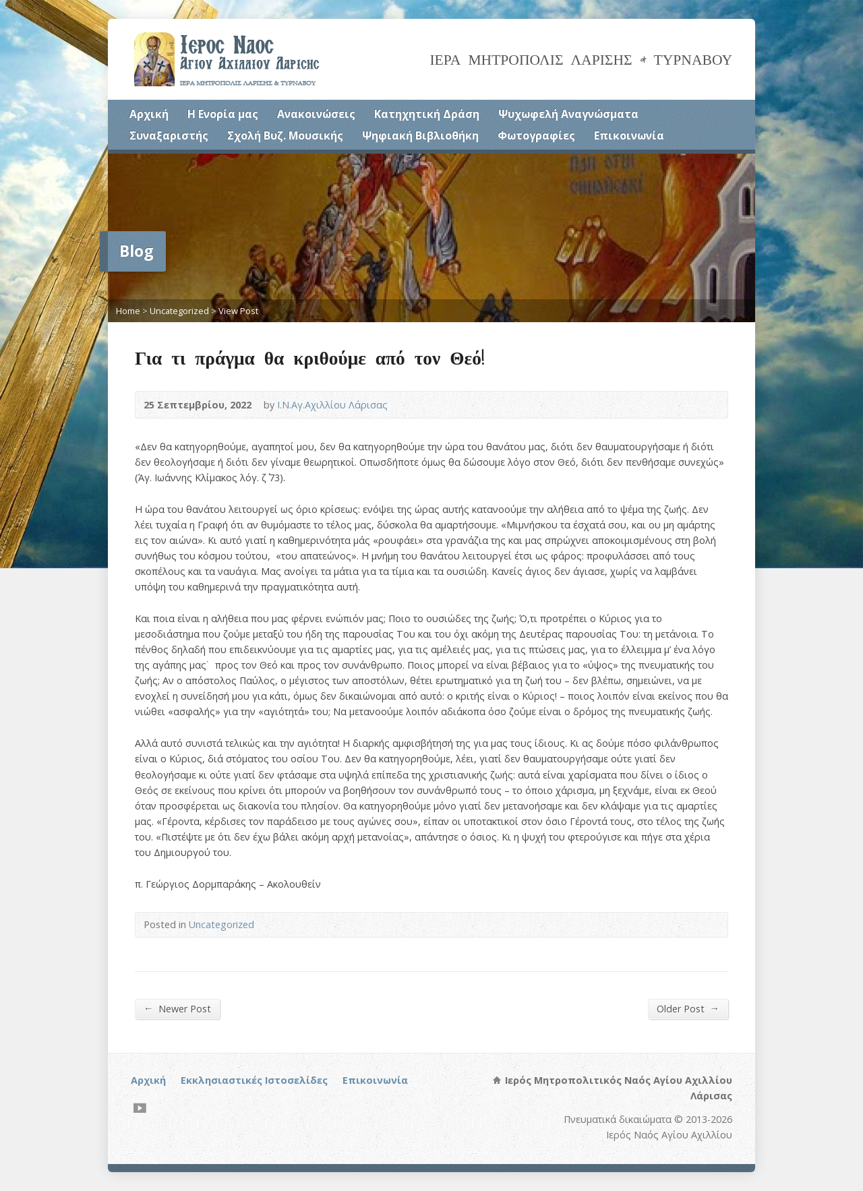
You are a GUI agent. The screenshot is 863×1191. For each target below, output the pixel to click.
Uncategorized (179, 311)
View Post (238, 311)
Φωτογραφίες (536, 135)
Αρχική (149, 113)
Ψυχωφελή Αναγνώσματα (568, 113)
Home (128, 311)
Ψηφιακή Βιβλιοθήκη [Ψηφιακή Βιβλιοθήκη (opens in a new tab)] (420, 135)
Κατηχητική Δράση (426, 113)
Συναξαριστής (168, 135)
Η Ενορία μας (222, 113)
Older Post (688, 1008)
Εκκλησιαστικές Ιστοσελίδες (254, 1080)
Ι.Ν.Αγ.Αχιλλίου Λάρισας (332, 404)
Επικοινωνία (629, 135)
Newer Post (177, 1008)
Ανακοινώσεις (316, 113)
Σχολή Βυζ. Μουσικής (285, 135)
